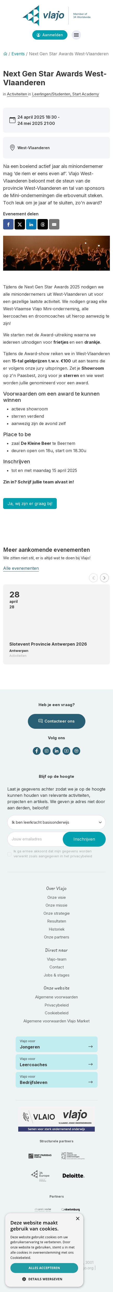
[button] (93, 577)
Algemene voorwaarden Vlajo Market (56, 1020)
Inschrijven (84, 839)
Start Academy (85, 94)
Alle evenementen (21, 568)
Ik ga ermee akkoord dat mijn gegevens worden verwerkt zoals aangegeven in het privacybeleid (53, 853)
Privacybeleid (57, 1005)
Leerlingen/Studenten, (52, 94)
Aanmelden (50, 35)
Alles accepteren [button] (44, 1268)
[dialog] (44, 1250)
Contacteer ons (57, 721)
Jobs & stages (57, 975)
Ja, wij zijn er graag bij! (30, 503)
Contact (56, 967)
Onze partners (56, 937)
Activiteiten (17, 94)
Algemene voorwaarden (56, 996)
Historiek (57, 929)
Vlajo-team (56, 959)
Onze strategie (56, 913)
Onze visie (56, 897)
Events (18, 53)
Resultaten (56, 921)
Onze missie (56, 905)
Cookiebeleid (56, 1012)
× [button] (77, 1219)
